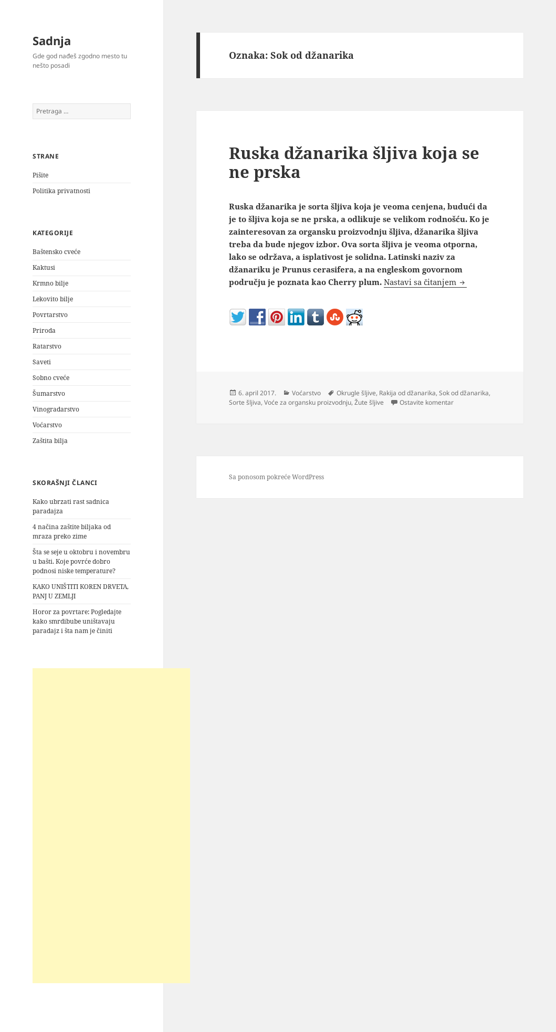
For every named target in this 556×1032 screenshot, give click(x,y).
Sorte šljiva (245, 402)
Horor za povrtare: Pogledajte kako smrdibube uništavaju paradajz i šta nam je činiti (77, 621)
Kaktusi (44, 267)
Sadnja (52, 40)
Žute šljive (369, 402)
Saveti (42, 361)
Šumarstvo (49, 393)
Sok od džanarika (464, 392)
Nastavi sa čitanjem (425, 282)
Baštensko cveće (56, 251)
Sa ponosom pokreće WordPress (276, 476)
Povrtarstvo (50, 314)
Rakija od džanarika (407, 392)
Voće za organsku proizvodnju (307, 402)
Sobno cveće (51, 377)
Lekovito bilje (53, 298)
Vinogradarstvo (56, 409)
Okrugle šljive (356, 392)
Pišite (40, 175)
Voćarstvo (47, 424)
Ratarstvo (47, 346)
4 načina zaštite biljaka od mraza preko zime (72, 531)
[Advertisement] (111, 825)
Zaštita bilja (50, 440)
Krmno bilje (50, 283)
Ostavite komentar (427, 402)
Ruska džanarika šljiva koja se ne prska (354, 162)
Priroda (44, 330)
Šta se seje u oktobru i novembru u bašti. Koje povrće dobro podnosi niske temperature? (81, 561)
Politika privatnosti (61, 190)
